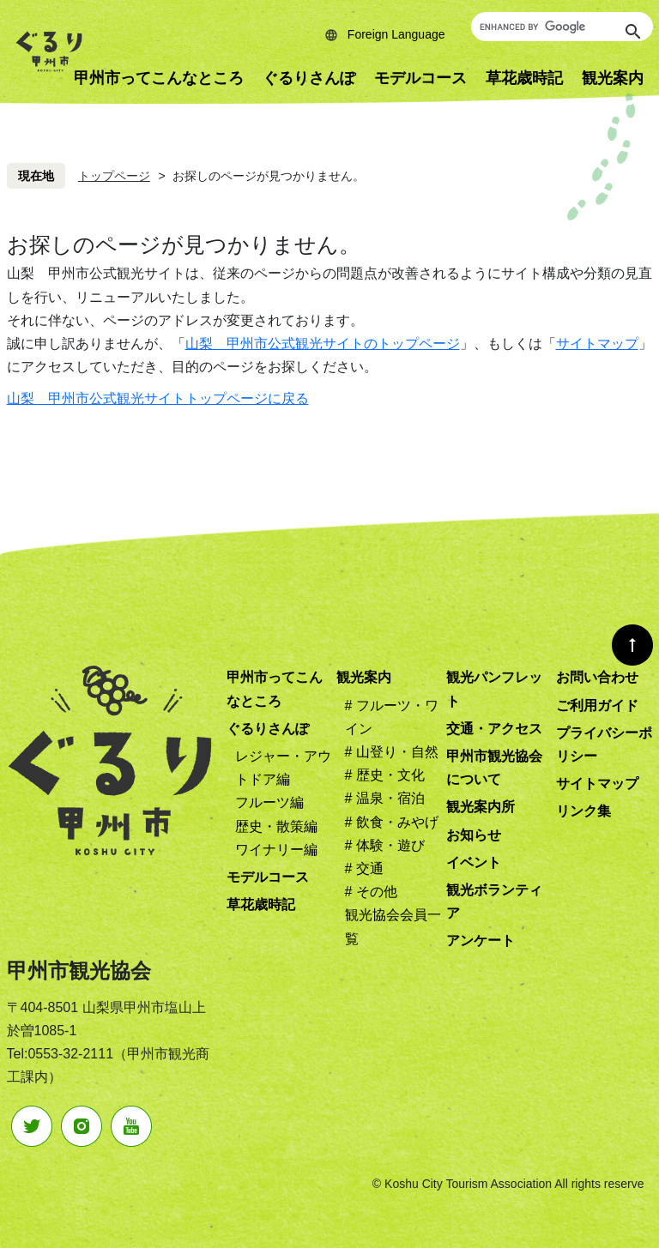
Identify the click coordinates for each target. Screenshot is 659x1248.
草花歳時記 (524, 78)
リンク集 (583, 811)
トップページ (114, 176)
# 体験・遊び (385, 845)
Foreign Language (396, 34)
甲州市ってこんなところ (159, 78)
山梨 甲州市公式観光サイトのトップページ (322, 343)
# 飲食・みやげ (391, 822)
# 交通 (364, 868)
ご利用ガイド (597, 705)
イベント (473, 862)
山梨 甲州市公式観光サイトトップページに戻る (158, 398)
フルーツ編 (269, 802)
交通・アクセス (494, 728)
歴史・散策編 (276, 826)
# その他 (371, 891)
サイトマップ (597, 343)
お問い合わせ (597, 677)
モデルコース (420, 78)
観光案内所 (480, 806)
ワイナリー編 (276, 849)
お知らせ (473, 835)
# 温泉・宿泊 (385, 798)
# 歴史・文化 (385, 775)
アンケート (480, 940)
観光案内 (363, 677)
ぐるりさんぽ (309, 78)
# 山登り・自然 (391, 752)
